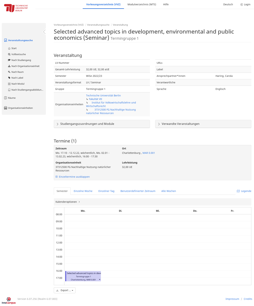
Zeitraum (61, 148)
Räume (10, 97)
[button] (99, 279)
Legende (244, 191)
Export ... (64, 290)
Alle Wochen (168, 191)
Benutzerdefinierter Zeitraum (137, 191)
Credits (248, 299)
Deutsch (228, 4)
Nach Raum (16, 71)
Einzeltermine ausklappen (73, 176)
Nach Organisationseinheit (24, 66)
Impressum (232, 299)
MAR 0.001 (148, 153)
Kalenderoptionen (67, 201)
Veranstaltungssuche (18, 40)
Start (12, 48)
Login (245, 4)
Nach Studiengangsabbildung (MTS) (27, 89)
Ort (124, 148)
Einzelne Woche (83, 191)
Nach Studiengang (19, 60)
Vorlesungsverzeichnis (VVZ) (103, 4)
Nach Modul (16, 83)
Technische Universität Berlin (103, 95)
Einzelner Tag (106, 191)
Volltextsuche (17, 54)
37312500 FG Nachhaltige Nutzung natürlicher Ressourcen (111, 111)
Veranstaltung (120, 24)
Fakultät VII (95, 99)
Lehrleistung (129, 162)
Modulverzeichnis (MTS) (142, 4)
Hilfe (166, 4)
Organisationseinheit (68, 162)
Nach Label (15, 77)
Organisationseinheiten (18, 107)
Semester (62, 191)
